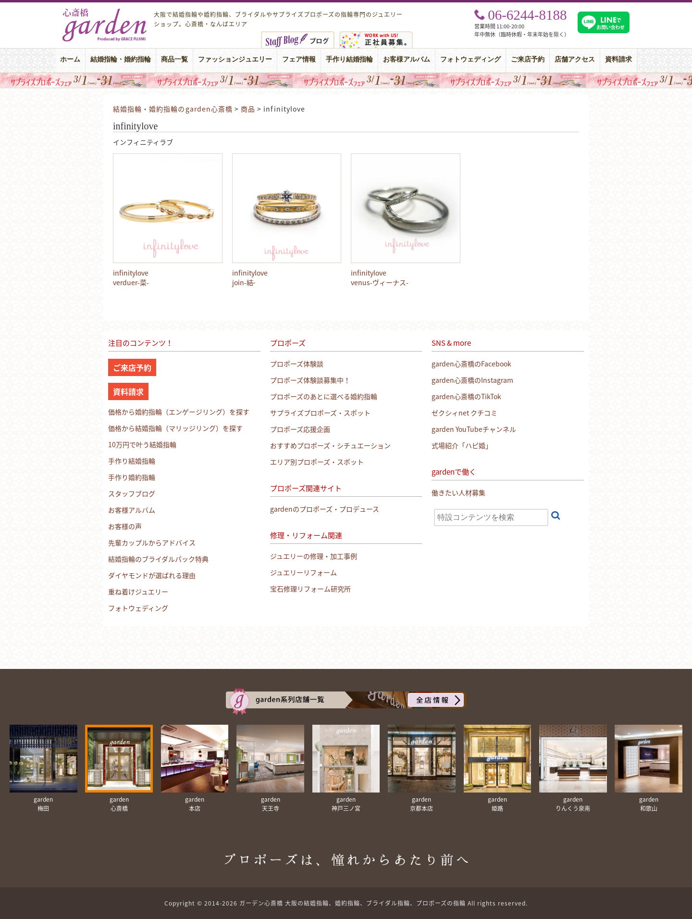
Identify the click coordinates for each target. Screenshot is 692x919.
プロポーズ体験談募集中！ (310, 380)
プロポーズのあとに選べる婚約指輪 (323, 396)
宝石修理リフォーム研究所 (310, 588)
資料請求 (618, 59)
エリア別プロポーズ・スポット (317, 461)
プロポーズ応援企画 (300, 429)
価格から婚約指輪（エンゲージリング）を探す (178, 411)
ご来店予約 (527, 59)
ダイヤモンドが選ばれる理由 (152, 575)
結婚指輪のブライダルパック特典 (158, 559)
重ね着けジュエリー (138, 591)
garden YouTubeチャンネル (474, 429)
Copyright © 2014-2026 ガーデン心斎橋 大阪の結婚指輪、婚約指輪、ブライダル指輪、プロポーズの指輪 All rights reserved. (346, 903)
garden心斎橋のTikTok (466, 396)
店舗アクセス (575, 59)
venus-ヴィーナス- (379, 282)
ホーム (70, 59)
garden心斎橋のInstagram (472, 380)
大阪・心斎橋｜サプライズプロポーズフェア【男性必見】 (346, 80)
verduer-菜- (131, 282)
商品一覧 (174, 59)
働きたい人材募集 (458, 492)
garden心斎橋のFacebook (471, 363)
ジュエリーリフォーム (303, 572)
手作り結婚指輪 (349, 59)
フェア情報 (299, 59)
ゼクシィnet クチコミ (464, 412)
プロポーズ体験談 (296, 363)
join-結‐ (244, 282)
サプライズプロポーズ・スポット (320, 412)
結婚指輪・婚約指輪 (120, 59)
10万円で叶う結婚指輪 (142, 444)
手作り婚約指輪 (131, 477)
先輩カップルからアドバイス (152, 542)
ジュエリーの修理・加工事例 (313, 556)
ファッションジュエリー (235, 59)
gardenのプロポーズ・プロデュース (324, 509)
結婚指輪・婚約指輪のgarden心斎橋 (173, 108)
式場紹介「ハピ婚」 (462, 445)
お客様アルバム (406, 59)
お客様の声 (125, 526)
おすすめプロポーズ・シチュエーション (330, 445)
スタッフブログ (131, 493)
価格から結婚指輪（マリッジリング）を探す (175, 428)
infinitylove (130, 272)
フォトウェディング (470, 59)
